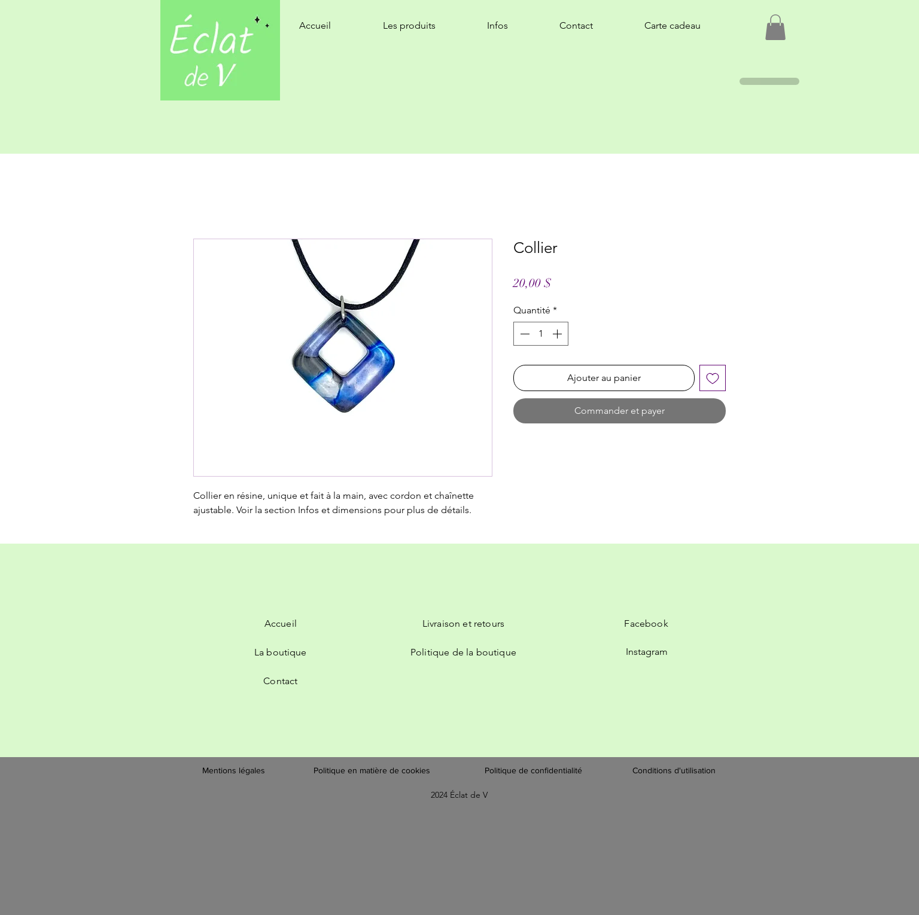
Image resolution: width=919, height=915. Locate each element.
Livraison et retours (463, 623)
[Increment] (558, 333)
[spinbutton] (541, 333)
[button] (775, 27)
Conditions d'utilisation (674, 770)
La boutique (280, 652)
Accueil (280, 623)
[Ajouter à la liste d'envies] (712, 378)
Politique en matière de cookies (373, 770)
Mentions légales (233, 770)
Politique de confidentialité (533, 770)
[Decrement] (523, 333)
